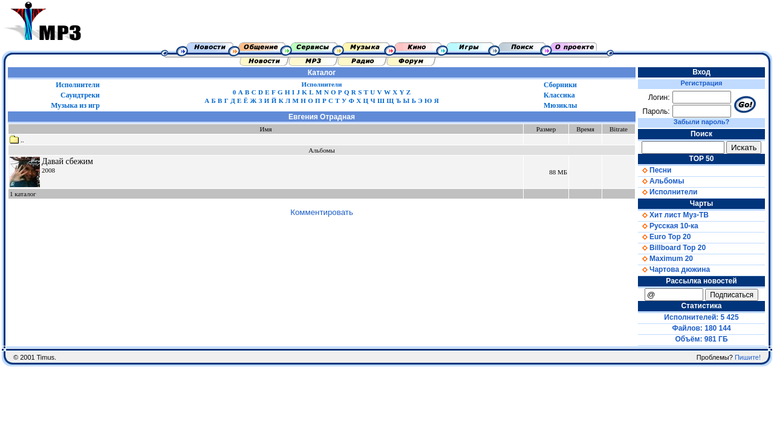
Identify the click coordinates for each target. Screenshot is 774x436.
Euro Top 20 (664, 237)
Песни (654, 170)
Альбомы (661, 181)
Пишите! (748, 357)
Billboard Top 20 (672, 247)
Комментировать (321, 212)
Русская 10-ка (668, 226)
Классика (559, 95)
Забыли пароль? (701, 121)
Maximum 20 (665, 258)
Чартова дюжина (674, 269)
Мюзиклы (560, 105)
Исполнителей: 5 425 (701, 317)
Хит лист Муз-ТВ (673, 215)
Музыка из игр (75, 105)
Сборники (560, 85)
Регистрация (702, 83)
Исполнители (78, 85)
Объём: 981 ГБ (701, 339)
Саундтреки (80, 95)
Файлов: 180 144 (701, 328)
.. (17, 140)
